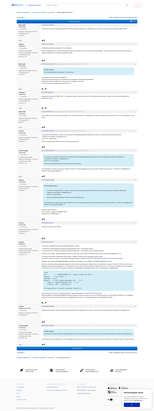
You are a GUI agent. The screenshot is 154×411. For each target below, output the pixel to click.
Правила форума (52, 387)
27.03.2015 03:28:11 (48, 131)
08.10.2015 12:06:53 (48, 325)
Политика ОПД (21, 399)
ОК (132, 405)
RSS (134, 21)
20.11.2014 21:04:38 (48, 64)
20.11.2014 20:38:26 (48, 25)
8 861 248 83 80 (81, 390)
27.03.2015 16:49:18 (48, 180)
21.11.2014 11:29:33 (47, 111)
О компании (21, 387)
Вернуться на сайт (35, 5)
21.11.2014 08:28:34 (48, 92)
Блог (18, 393)
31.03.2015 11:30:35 (47, 223)
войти (135, 17)
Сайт (20, 40)
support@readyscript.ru (84, 393)
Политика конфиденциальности (57, 390)
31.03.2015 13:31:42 (47, 242)
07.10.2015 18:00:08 (48, 306)
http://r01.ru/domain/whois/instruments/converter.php (105, 258)
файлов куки (138, 400)
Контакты (20, 390)
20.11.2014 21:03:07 (48, 44)
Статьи (19, 396)
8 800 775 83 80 (82, 387)
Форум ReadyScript (23, 12)
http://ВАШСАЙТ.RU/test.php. (92, 293)
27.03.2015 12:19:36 (48, 150)
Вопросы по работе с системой (43, 12)
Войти (138, 5)
